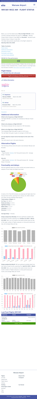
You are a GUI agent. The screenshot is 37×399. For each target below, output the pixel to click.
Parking (3, 384)
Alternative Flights (5, 51)
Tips (2, 390)
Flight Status (4, 48)
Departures (4, 379)
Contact (24, 396)
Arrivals (3, 377)
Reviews (3, 388)
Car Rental (21, 384)
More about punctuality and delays (22, 67)
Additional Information (7, 49)
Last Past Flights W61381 (7, 55)
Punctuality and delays (7, 53)
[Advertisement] (18, 22)
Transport (21, 377)
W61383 (12, 160)
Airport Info (22, 375)
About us (28, 396)
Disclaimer (20, 396)
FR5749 (12, 153)
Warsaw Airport (19, 5)
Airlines (3, 383)
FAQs (2, 392)
